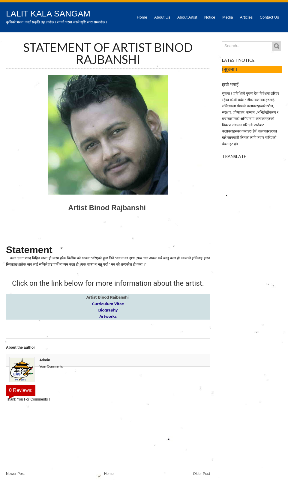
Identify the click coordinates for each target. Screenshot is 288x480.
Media (227, 17)
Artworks (108, 316)
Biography (108, 310)
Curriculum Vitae (108, 304)
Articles (246, 17)
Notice (209, 17)
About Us (162, 17)
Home (142, 17)
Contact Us (269, 17)
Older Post (201, 474)
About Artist (187, 17)
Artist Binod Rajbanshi (108, 208)
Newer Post (15, 474)
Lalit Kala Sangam (48, 13)
